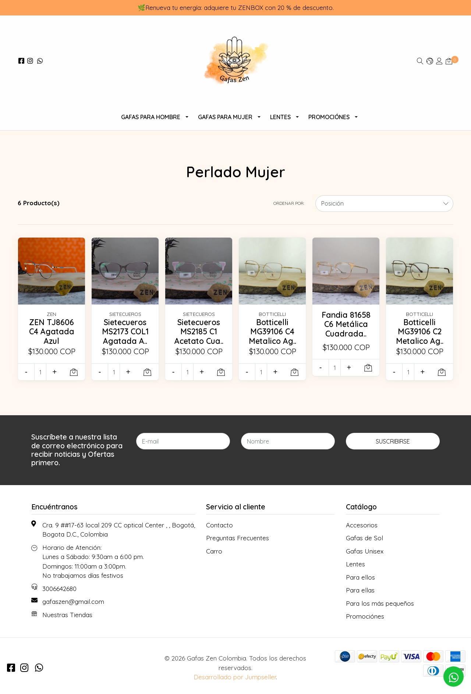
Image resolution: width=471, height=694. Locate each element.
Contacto (219, 525)
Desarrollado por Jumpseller (235, 677)
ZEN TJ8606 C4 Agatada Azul (51, 331)
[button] (430, 61)
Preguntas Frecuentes (237, 538)
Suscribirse (393, 441)
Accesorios (362, 525)
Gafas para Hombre (150, 117)
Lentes (280, 117)
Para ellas (360, 590)
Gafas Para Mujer (225, 117)
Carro (214, 551)
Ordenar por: (288, 203)
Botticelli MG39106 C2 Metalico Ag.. (419, 331)
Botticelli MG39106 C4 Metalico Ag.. (272, 331)
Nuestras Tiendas (67, 615)
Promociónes (329, 117)
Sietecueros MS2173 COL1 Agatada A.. (125, 331)
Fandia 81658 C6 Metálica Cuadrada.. (346, 324)
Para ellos (360, 577)
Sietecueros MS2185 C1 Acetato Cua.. (198, 331)
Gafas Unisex (364, 551)
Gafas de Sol (364, 538)
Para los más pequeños (380, 603)
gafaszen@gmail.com (73, 601)
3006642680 (59, 588)
